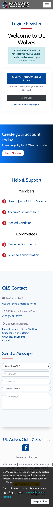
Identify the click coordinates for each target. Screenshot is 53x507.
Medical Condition (20, 223)
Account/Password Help (23, 212)
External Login (26, 98)
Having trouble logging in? (26, 104)
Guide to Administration (23, 255)
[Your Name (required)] (26, 381)
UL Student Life (9, 464)
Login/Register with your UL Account (26, 78)
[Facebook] (26, 448)
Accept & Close (40, 501)
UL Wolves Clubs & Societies (26, 439)
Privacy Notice (26, 457)
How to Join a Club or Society (27, 201)
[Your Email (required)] (26, 374)
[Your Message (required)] (26, 401)
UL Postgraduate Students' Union (35, 464)
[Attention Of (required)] (26, 366)
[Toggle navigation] (47, 4)
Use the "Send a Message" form (19, 303)
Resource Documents (22, 244)
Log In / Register (13, 153)
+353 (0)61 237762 (12, 316)
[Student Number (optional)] (26, 388)
